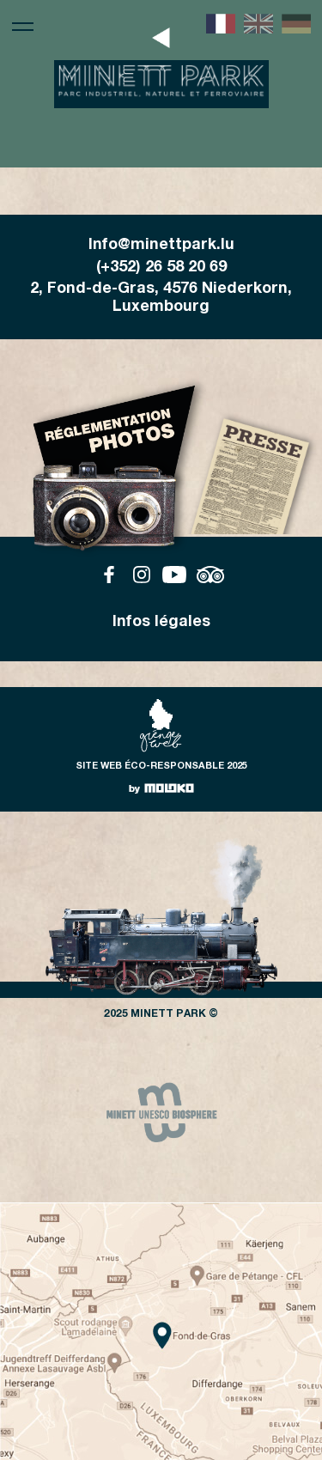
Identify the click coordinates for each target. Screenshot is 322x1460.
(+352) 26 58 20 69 (161, 268)
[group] (161, 1112)
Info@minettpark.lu (161, 245)
